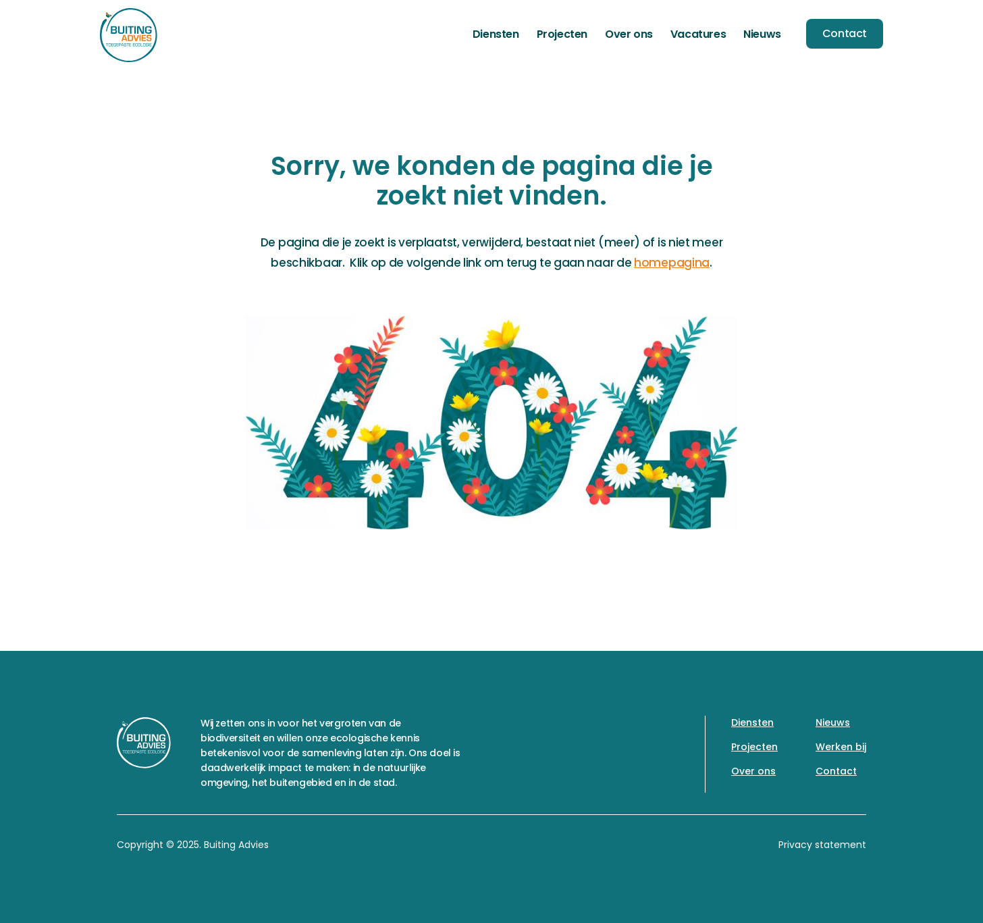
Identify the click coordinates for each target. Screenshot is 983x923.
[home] (128, 35)
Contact (844, 33)
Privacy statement (822, 844)
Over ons (629, 34)
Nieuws (762, 34)
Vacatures (698, 34)
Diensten (496, 34)
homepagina (672, 263)
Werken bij (841, 747)
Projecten (562, 34)
